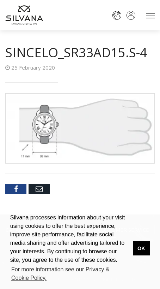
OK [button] (141, 248)
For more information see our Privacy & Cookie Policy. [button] (60, 273)
